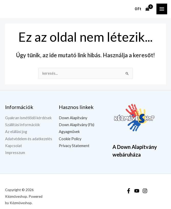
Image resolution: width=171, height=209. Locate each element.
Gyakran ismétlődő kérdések (28, 118)
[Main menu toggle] (161, 9)
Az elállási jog (16, 131)
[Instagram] (144, 190)
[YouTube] (136, 190)
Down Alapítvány (73, 118)
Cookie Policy (70, 139)
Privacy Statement (74, 146)
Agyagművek (69, 131)
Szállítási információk (22, 125)
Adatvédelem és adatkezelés (28, 139)
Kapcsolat (13, 146)
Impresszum (15, 152)
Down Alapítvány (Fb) (76, 125)
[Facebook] (128, 190)
